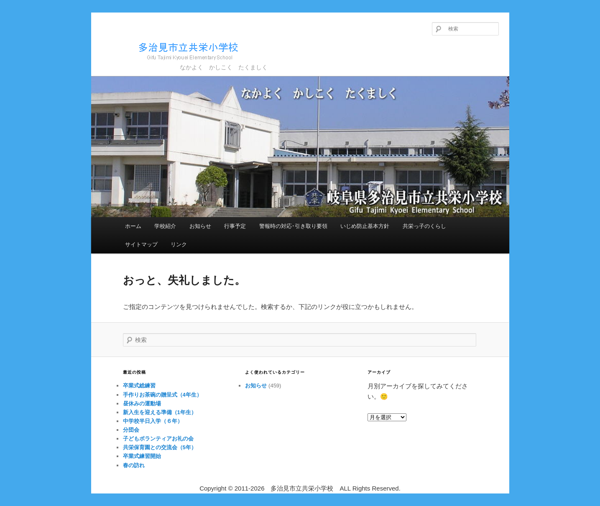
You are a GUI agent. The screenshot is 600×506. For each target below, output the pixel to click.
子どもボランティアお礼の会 (158, 438)
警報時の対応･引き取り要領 (293, 226)
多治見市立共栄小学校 (172, 49)
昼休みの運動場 (142, 403)
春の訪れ (134, 465)
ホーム (133, 226)
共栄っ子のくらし (424, 226)
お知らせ (200, 226)
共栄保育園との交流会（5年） (160, 447)
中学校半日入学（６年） (153, 421)
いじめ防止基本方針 (364, 226)
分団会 (131, 430)
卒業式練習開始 (142, 456)
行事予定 (235, 226)
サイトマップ (141, 244)
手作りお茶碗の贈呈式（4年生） (162, 395)
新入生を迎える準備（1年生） (160, 412)
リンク (179, 244)
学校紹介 (165, 226)
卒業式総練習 (139, 385)
